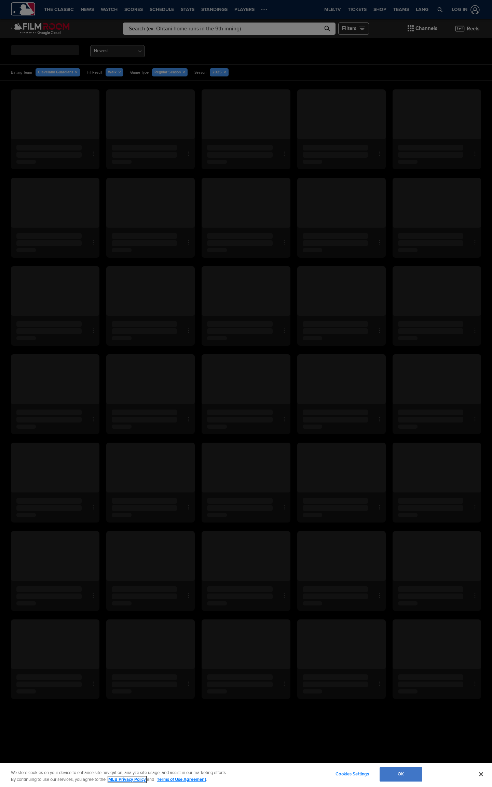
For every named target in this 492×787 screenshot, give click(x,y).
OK (401, 774)
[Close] (481, 774)
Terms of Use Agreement (181, 779)
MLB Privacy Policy (127, 779)
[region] (246, 775)
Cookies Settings (352, 774)
